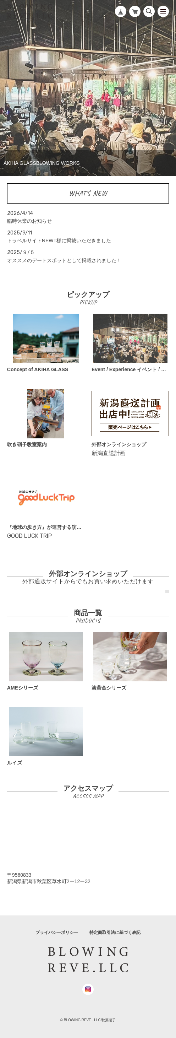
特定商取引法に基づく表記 (115, 932)
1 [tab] (167, 591)
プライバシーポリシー (56, 932)
